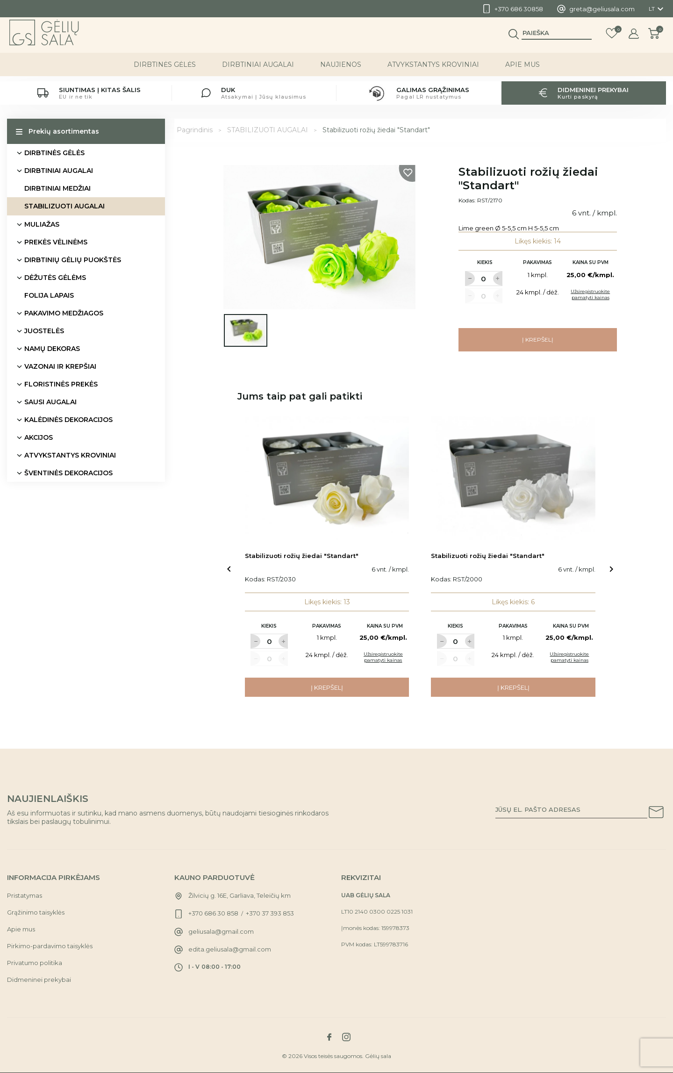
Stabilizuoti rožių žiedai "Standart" (301, 555)
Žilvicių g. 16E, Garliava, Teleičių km (239, 895)
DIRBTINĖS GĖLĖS (165, 69)
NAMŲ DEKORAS (52, 348)
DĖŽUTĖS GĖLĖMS (55, 277)
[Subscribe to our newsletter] (656, 813)
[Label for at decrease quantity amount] (469, 278)
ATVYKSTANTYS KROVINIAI (433, 69)
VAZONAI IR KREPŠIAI (60, 366)
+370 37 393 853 (270, 913)
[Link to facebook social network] (329, 1037)
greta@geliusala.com (602, 9)
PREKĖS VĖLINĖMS (55, 242)
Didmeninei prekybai (39, 979)
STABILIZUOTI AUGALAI (64, 206)
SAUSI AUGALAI (50, 402)
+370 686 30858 (518, 9)
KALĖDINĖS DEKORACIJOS (68, 419)
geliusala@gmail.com (221, 931)
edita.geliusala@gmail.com (229, 949)
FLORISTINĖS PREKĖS (61, 384)
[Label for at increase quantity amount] (497, 278)
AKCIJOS (38, 437)
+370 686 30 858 (213, 913)
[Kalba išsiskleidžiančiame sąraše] (657, 8)
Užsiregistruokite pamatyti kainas (590, 294)
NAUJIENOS (340, 69)
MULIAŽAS (41, 224)
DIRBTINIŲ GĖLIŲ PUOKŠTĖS (72, 260)
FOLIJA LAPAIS (49, 295)
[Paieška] (557, 38)
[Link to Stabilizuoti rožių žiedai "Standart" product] (327, 478)
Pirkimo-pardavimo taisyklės (50, 946)
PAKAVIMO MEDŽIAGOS (63, 313)
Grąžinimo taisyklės (35, 912)
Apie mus (522, 69)
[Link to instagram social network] (346, 1037)
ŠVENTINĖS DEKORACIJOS (68, 473)
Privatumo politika (34, 962)
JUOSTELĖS (44, 331)
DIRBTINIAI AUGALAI (258, 69)
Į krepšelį (537, 339)
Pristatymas (24, 895)
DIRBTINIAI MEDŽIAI (57, 188)
